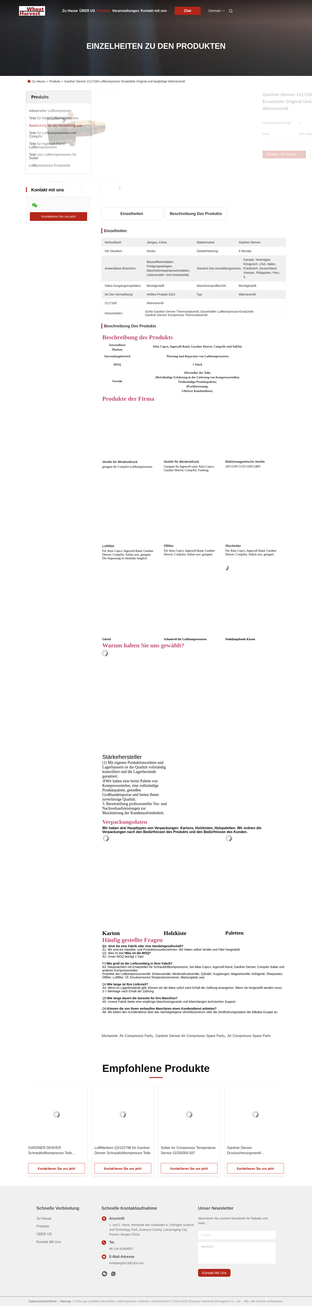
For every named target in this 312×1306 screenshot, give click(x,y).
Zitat (187, 11)
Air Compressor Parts (136, 1036)
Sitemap (65, 1301)
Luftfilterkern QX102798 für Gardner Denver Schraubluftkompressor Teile (122, 1150)
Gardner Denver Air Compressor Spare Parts (190, 1036)
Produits (104, 11)
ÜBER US (87, 11)
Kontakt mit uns (154, 11)
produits (42, 1226)
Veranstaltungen (125, 11)
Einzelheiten (131, 214)
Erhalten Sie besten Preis (218, 154)
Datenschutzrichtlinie (43, 1301)
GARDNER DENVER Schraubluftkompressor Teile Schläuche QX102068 (50, 1151)
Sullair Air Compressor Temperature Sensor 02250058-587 (188, 1150)
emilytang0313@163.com (126, 1263)
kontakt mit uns (214, 1273)
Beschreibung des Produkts (196, 214)
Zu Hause (70, 11)
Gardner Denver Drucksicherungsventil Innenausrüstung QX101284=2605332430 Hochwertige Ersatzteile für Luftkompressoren (247, 1151)
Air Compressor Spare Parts (249, 1036)
